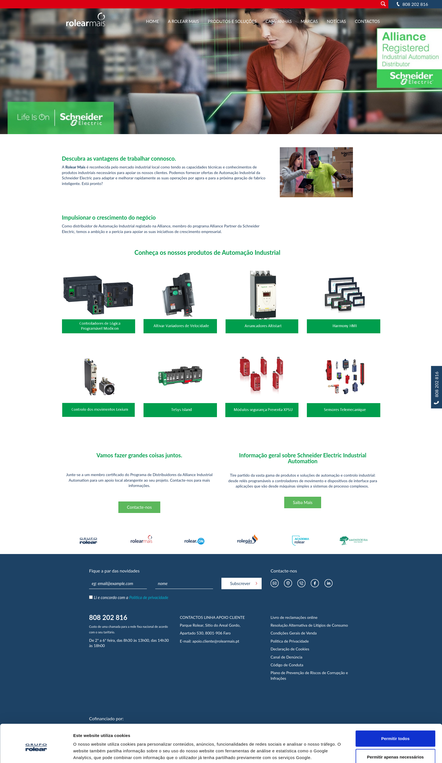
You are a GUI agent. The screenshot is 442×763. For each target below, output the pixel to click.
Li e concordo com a (131, 597)
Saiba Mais (302, 502)
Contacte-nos (139, 507)
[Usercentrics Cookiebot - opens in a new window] (36, 752)
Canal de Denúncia (286, 657)
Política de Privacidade (290, 641)
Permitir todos (395, 714)
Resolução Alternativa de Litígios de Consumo (309, 625)
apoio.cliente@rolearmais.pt (215, 641)
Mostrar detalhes (302, 752)
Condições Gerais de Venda (294, 633)
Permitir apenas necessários (395, 733)
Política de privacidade (148, 597)
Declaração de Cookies (290, 648)
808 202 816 (415, 4)
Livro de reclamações (289, 617)
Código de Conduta (287, 664)
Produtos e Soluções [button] (232, 21)
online (312, 617)
